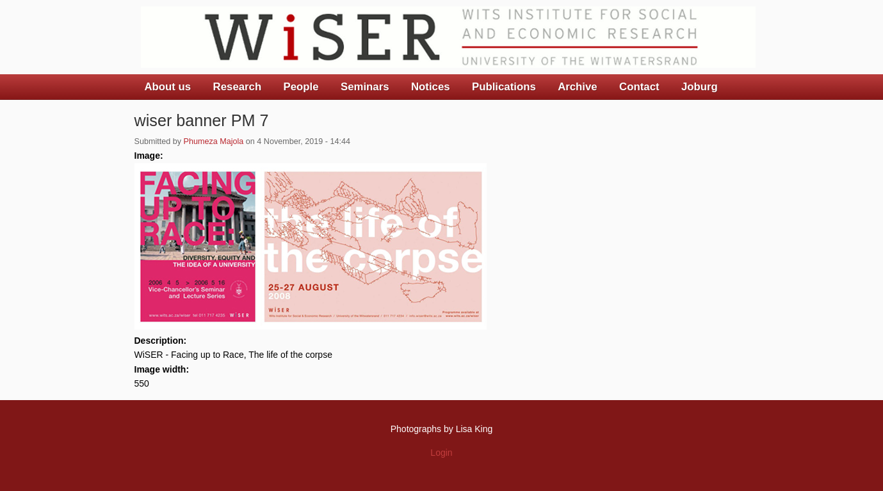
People (301, 87)
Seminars (365, 87)
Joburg (699, 87)
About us (168, 87)
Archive (577, 87)
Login (441, 452)
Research (237, 87)
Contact (639, 87)
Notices (430, 87)
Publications (504, 87)
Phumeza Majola (214, 141)
